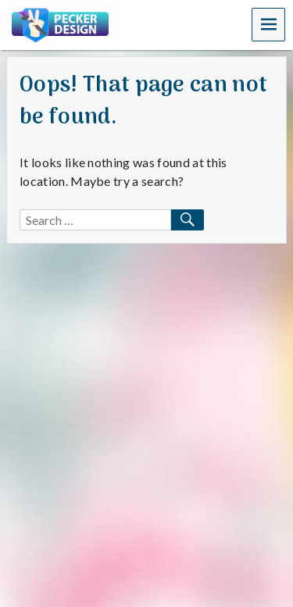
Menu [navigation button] (269, 23)
